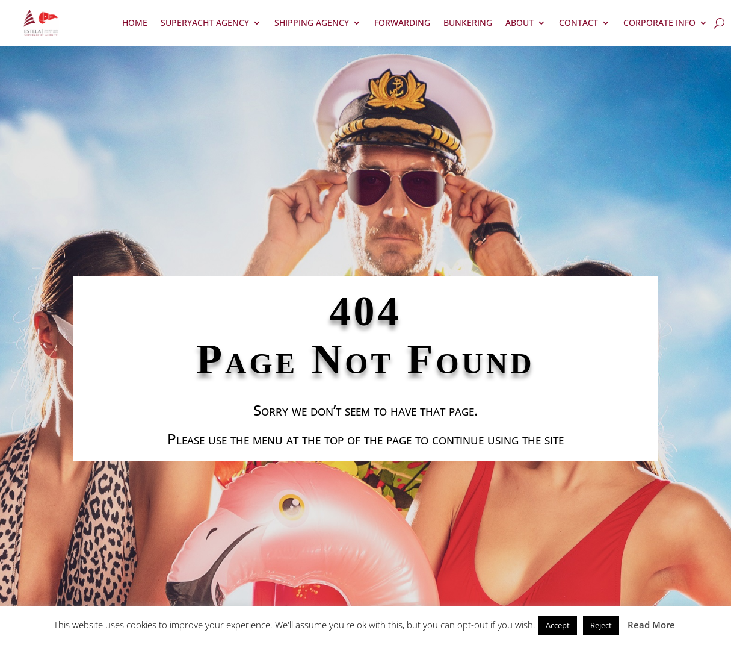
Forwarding (402, 22)
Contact (578, 22)
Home (134, 22)
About (519, 22)
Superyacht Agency (205, 22)
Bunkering (467, 22)
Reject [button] (601, 625)
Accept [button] (558, 625)
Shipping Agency (311, 22)
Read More (651, 625)
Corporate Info (659, 22)
